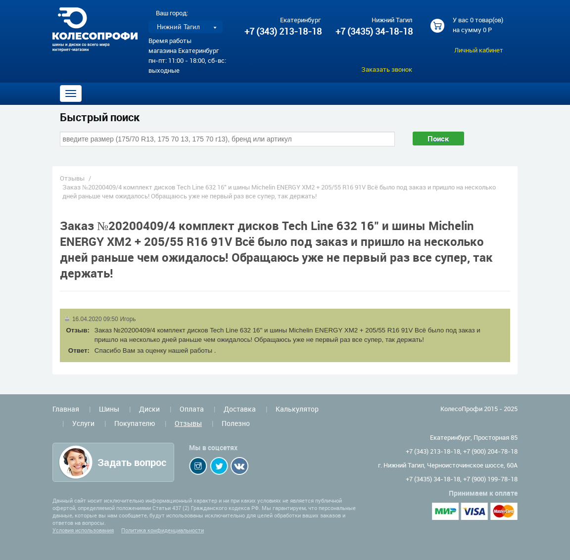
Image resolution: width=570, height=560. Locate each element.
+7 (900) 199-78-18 (490, 478)
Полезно (236, 423)
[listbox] (185, 27)
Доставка (240, 409)
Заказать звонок (386, 69)
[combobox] (227, 139)
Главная (65, 409)
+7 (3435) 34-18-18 (373, 31)
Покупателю (134, 423)
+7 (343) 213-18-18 (283, 31)
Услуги (83, 423)
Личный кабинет (478, 50)
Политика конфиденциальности (162, 530)
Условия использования (83, 530)
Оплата (192, 409)
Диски (149, 409)
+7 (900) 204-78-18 (490, 451)
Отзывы (72, 178)
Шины (109, 409)
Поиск (438, 138)
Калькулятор (297, 409)
